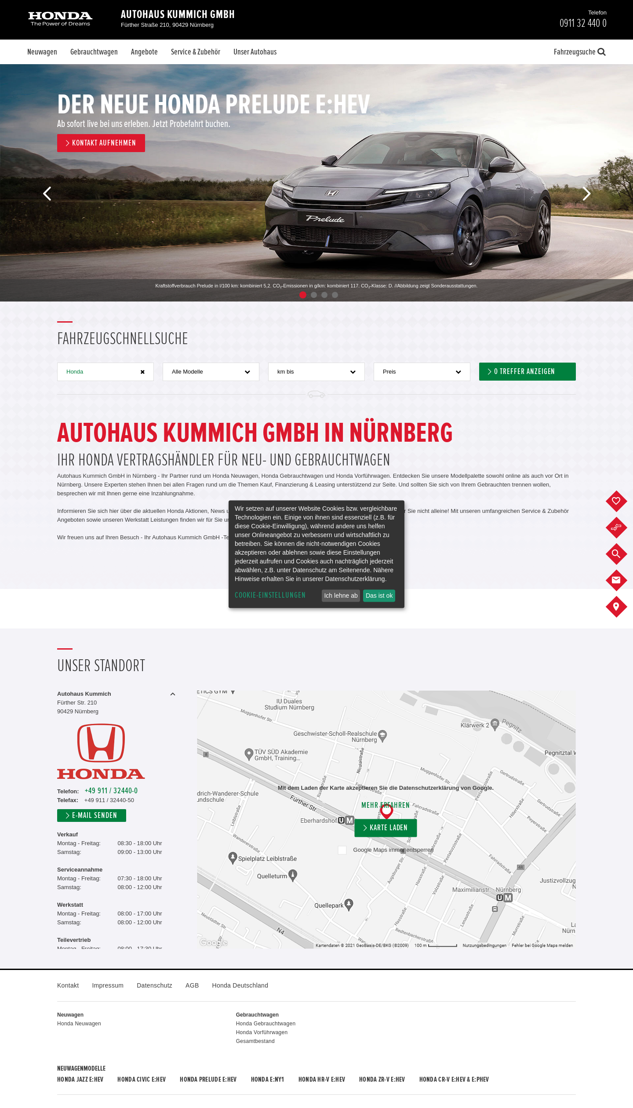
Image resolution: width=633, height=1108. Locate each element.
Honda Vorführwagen (262, 1032)
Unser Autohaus (254, 51)
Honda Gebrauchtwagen (266, 1024)
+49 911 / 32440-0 (111, 791)
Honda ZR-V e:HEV (382, 1079)
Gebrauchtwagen (94, 51)
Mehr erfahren (385, 805)
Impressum (108, 985)
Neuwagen (42, 51)
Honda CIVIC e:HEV (141, 1079)
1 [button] (302, 294)
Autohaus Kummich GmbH (178, 14)
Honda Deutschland (240, 985)
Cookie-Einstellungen (270, 595)
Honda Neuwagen (79, 1024)
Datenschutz (154, 985)
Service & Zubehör (195, 51)
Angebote (144, 51)
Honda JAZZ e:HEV (80, 1079)
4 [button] (335, 295)
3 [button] (324, 295)
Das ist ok (379, 595)
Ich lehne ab (340, 595)
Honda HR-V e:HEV (321, 1079)
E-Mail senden (94, 815)
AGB (192, 985)
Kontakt (68, 985)
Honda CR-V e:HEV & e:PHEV (454, 1079)
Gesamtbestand (255, 1041)
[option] (316, 183)
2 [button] (314, 295)
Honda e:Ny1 (267, 1079)
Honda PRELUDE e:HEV (208, 1079)
